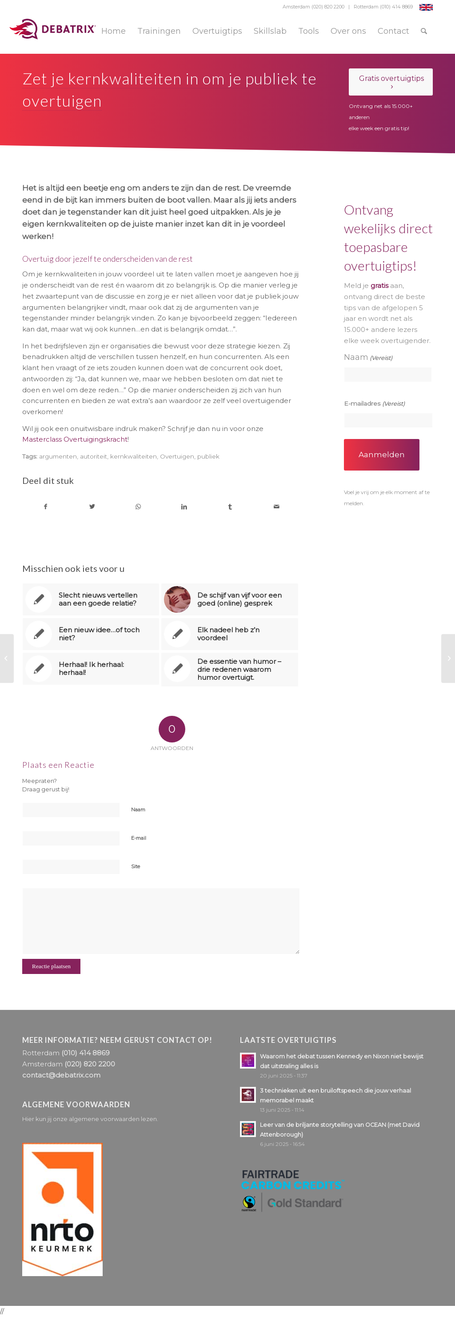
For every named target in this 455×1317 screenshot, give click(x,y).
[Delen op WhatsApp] (138, 507)
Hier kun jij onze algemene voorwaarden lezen (89, 1118)
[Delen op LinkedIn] (184, 507)
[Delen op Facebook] (46, 507)
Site (135, 866)
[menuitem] (114, 31)
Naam (138, 809)
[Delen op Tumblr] (230, 507)
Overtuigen (177, 456)
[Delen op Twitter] (92, 507)
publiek (208, 456)
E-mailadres (374, 403)
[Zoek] (424, 31)
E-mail (138, 838)
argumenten (58, 456)
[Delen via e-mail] (276, 507)
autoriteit (93, 456)
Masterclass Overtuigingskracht (75, 439)
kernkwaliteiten (133, 456)
